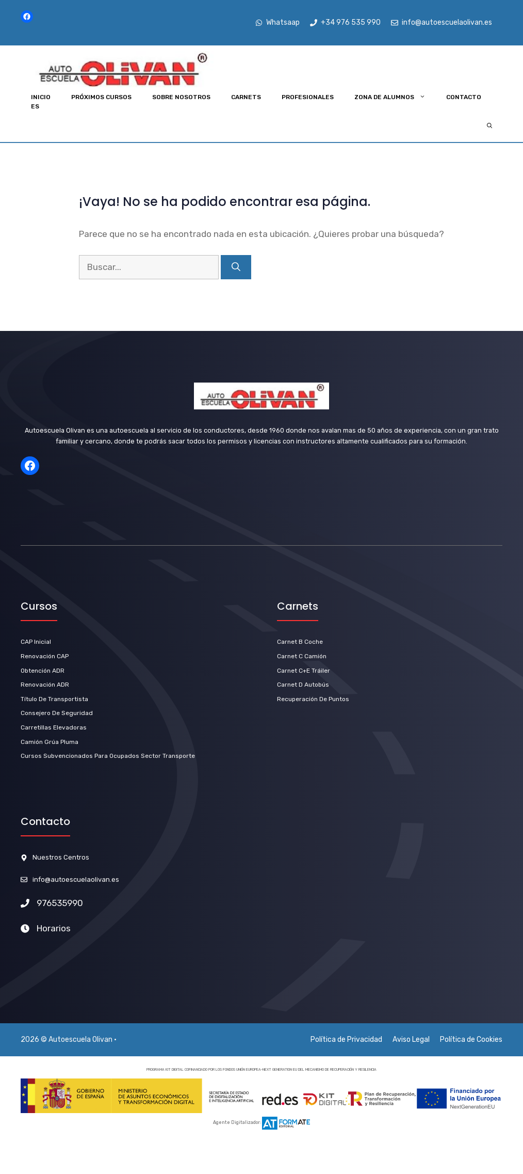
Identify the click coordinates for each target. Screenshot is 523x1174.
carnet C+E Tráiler (303, 670)
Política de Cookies (471, 1039)
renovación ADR (45, 684)
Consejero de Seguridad (57, 713)
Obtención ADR (42, 670)
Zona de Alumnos (395, 97)
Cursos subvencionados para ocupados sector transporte (108, 755)
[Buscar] (236, 267)
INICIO (41, 97)
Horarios (54, 928)
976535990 (60, 903)
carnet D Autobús (303, 684)
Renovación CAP (45, 656)
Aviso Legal (411, 1039)
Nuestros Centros (60, 857)
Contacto (463, 97)
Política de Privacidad (346, 1039)
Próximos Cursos (101, 97)
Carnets (246, 97)
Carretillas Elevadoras (54, 727)
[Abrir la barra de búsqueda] (490, 126)
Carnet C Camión (301, 656)
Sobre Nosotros (181, 97)
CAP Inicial (36, 641)
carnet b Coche (300, 641)
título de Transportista (54, 699)
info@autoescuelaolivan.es (75, 879)
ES (35, 106)
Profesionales (308, 97)
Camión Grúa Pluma (49, 741)
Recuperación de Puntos (313, 699)
